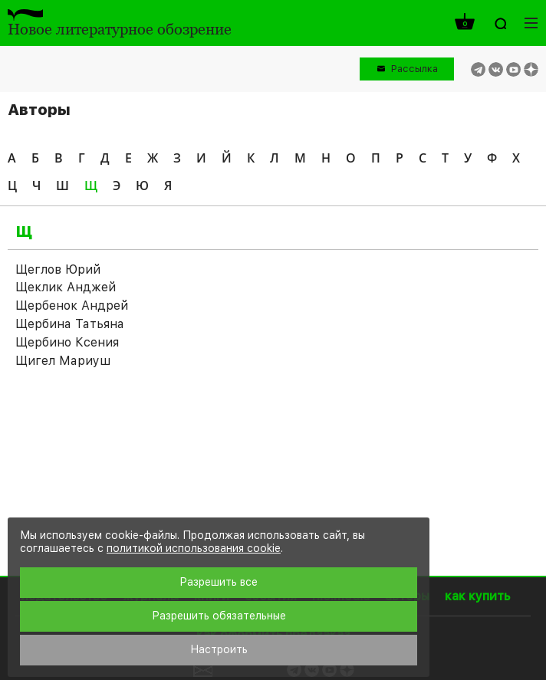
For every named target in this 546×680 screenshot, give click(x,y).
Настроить (219, 649)
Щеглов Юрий (57, 269)
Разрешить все (218, 582)
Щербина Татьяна (69, 324)
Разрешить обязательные (219, 615)
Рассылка (414, 68)
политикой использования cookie (194, 548)
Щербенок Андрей (71, 305)
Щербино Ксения (67, 342)
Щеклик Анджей (65, 287)
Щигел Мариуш (62, 360)
